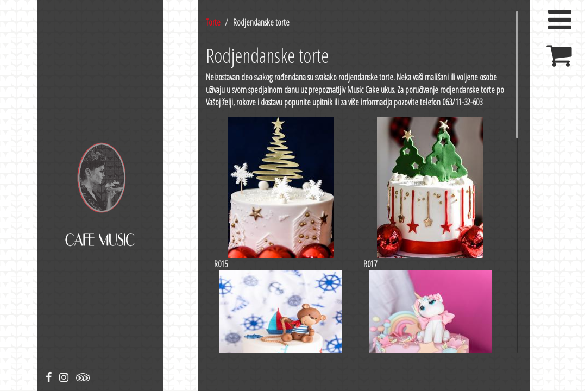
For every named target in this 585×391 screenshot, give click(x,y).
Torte (213, 22)
